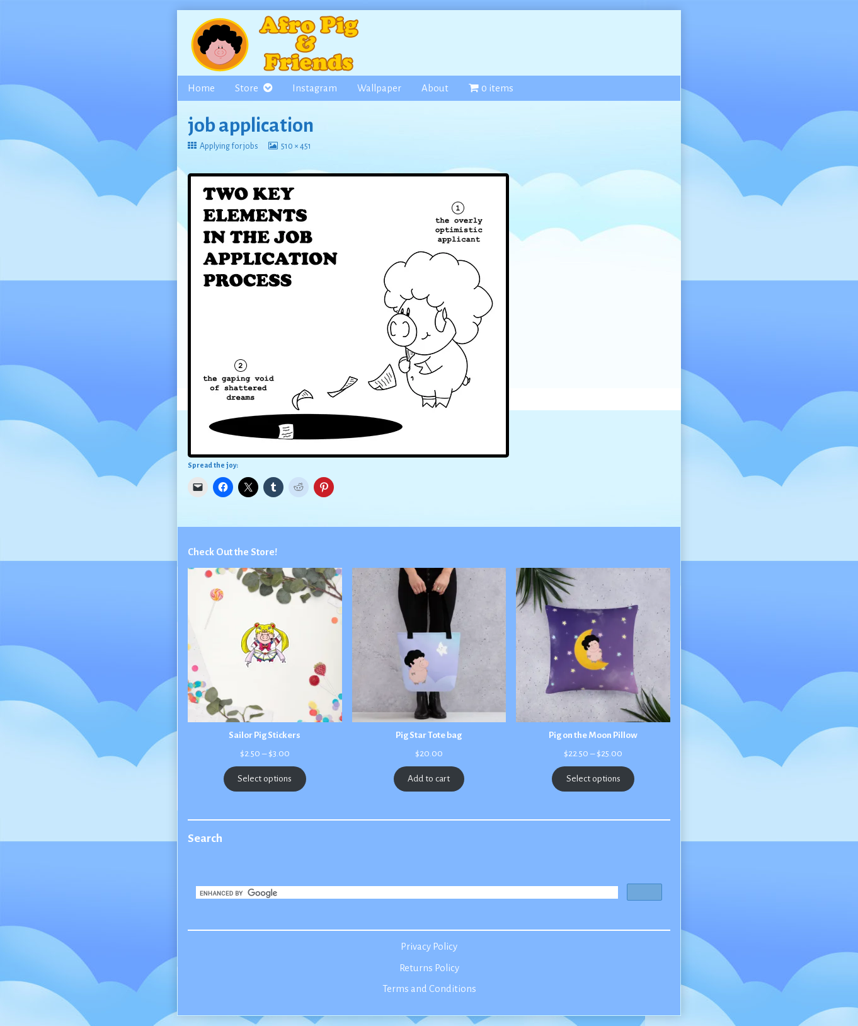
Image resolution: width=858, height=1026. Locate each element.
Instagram (314, 88)
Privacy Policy (429, 947)
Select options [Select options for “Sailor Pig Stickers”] (264, 778)
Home (201, 88)
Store (246, 88)
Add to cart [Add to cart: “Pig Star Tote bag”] (429, 778)
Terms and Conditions (429, 989)
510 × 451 (295, 146)
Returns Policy (429, 968)
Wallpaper (379, 88)
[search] (406, 894)
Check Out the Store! (232, 552)
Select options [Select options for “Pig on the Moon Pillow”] (593, 778)
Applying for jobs (228, 146)
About (435, 88)
